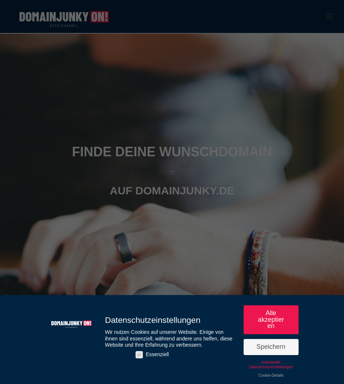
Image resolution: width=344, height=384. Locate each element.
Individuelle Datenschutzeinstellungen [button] (271, 365)
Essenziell (152, 356)
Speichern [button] (270, 348)
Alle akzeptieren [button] (271, 321)
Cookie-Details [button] (270, 376)
